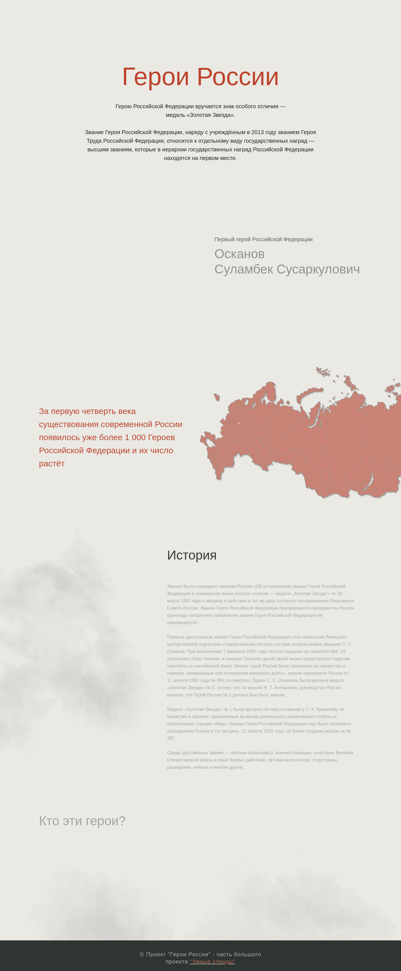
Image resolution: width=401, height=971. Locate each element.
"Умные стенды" (212, 961)
